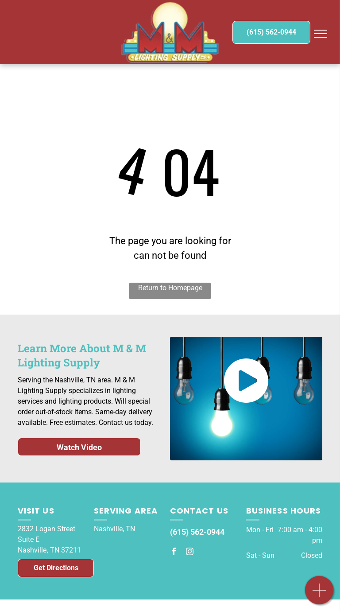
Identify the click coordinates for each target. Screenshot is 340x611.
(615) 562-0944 (197, 532)
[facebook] (173, 553)
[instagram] (189, 553)
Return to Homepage (170, 288)
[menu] (320, 33)
